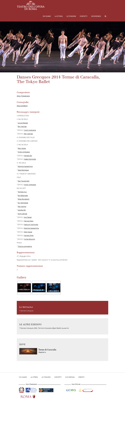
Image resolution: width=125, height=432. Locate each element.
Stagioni (42, 352)
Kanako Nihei (29, 235)
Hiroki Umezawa (24, 152)
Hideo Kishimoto (30, 159)
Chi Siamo (47, 16)
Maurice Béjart (22, 106)
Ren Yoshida (22, 126)
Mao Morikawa (23, 170)
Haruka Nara (28, 221)
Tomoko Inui (22, 192)
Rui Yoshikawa (23, 203)
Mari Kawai (22, 148)
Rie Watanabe (23, 195)
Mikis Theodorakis (23, 96)
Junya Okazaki (23, 123)
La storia (59, 16)
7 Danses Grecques (26, 311)
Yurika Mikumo (29, 239)
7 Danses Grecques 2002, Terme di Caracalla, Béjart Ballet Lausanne (44, 328)
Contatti (83, 16)
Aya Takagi (28, 217)
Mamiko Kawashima (25, 166)
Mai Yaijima (22, 206)
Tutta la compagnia (25, 246)
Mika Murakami (23, 199)
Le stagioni (71, 16)
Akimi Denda (22, 214)
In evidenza (96, 16)
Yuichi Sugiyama (30, 130)
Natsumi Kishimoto (31, 224)
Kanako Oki (28, 156)
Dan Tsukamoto (23, 181)
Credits (81, 377)
